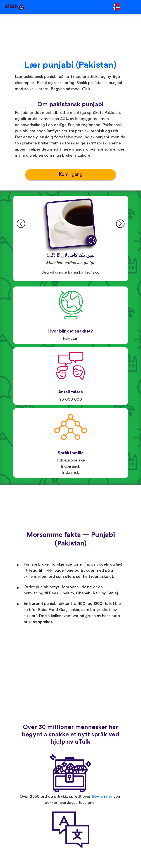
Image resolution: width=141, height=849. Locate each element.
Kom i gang (70, 174)
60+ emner (102, 796)
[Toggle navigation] (135, 7)
